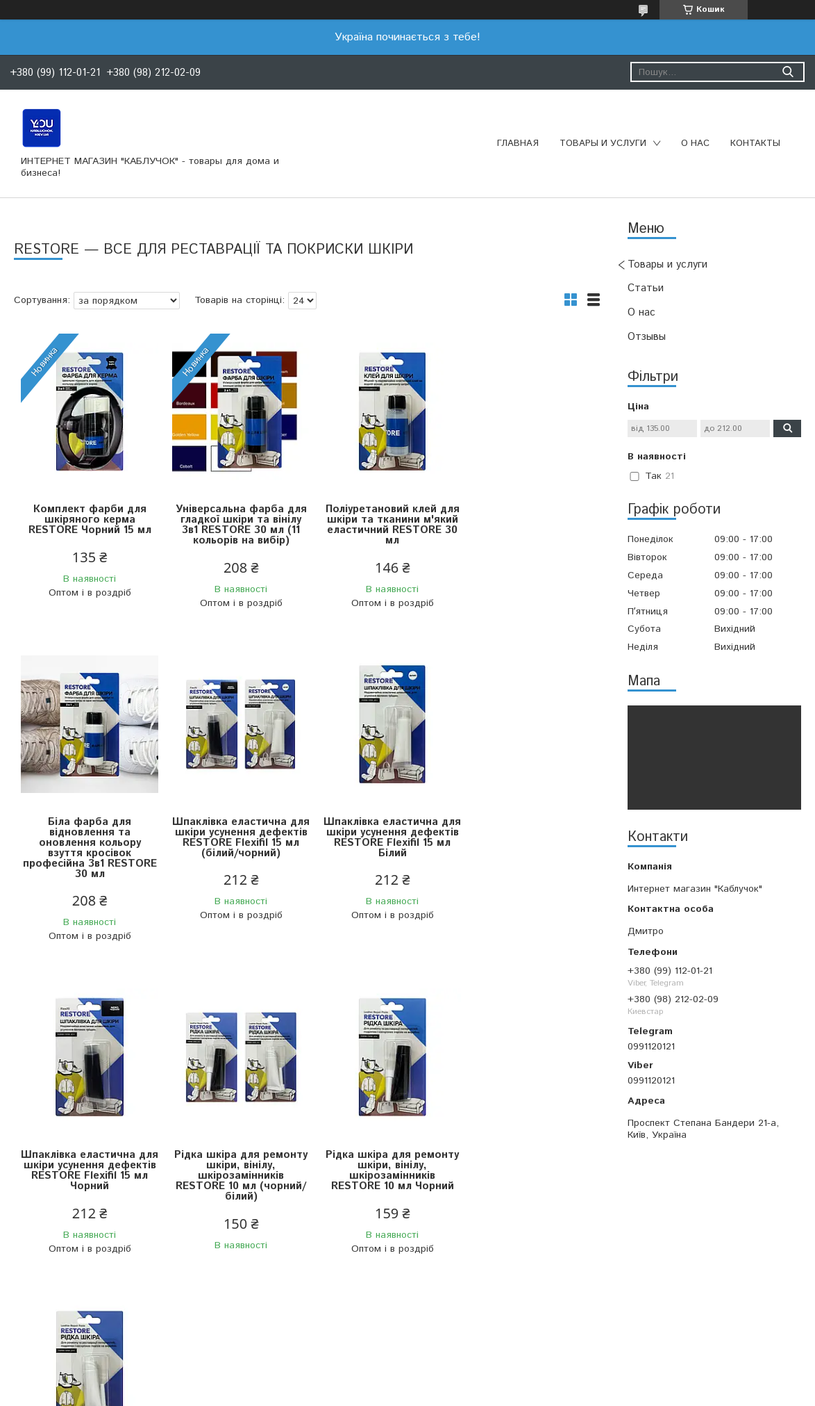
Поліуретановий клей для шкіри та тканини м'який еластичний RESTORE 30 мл (380, 525)
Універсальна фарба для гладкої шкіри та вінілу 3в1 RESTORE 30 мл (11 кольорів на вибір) (233, 525)
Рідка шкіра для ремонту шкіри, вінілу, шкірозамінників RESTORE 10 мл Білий (233, 1181)
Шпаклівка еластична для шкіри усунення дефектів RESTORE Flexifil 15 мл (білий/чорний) (87, 863)
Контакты (755, 143)
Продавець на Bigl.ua (407, 1380)
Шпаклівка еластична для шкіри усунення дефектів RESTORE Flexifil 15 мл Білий (233, 858)
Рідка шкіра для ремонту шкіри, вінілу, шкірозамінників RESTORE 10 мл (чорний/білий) (527, 863)
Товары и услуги (603, 143)
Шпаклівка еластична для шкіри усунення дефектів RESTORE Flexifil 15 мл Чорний (380, 858)
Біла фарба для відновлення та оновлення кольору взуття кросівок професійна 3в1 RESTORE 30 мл (527, 535)
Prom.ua (473, 1367)
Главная (518, 143)
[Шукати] (787, 72)
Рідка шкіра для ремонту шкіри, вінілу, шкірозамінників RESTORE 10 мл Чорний (87, 1181)
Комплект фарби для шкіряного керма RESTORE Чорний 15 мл (87, 519)
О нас (695, 143)
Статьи (646, 288)
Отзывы (647, 336)
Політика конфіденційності (524, 1392)
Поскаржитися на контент (413, 1392)
